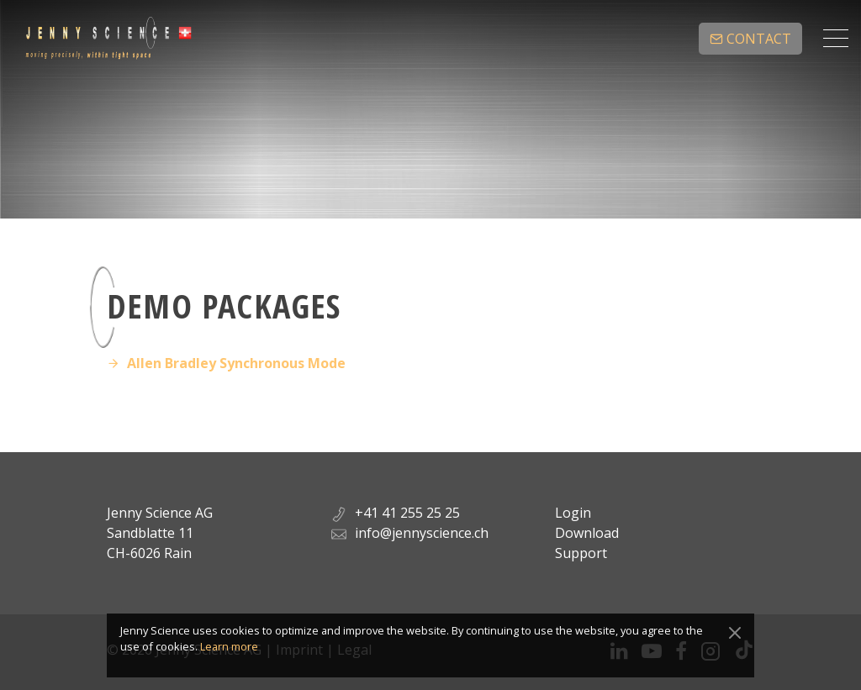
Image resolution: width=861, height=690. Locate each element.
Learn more (229, 646)
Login (573, 512)
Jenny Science (108, 39)
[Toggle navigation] (836, 38)
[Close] (735, 633)
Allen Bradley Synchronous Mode (236, 363)
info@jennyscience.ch (422, 533)
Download (587, 533)
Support (581, 553)
